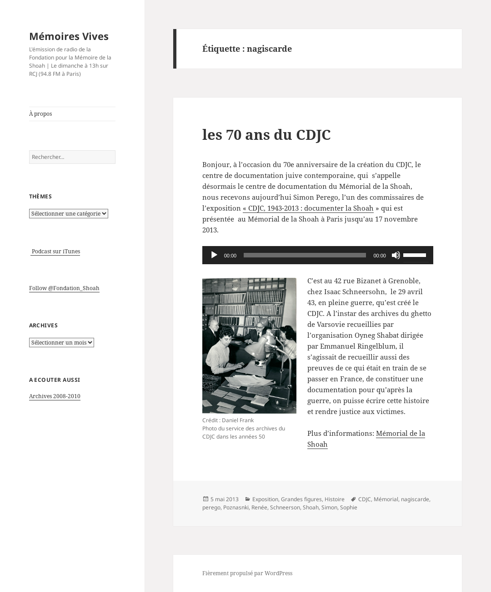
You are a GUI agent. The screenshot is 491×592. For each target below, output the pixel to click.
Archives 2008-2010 (54, 396)
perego (211, 507)
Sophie (348, 507)
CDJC (364, 499)
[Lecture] (214, 255)
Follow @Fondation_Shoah (64, 288)
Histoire (335, 499)
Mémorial (386, 499)
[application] (317, 255)
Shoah (311, 507)
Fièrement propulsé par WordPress (247, 573)
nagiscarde (415, 499)
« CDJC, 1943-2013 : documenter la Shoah (308, 207)
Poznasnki (236, 507)
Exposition (265, 499)
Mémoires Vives (69, 36)
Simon (329, 507)
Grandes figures (301, 499)
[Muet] (396, 255)
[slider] (305, 255)
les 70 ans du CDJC (266, 134)
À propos (40, 114)
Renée (259, 507)
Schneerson (285, 507)
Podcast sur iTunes (55, 251)
